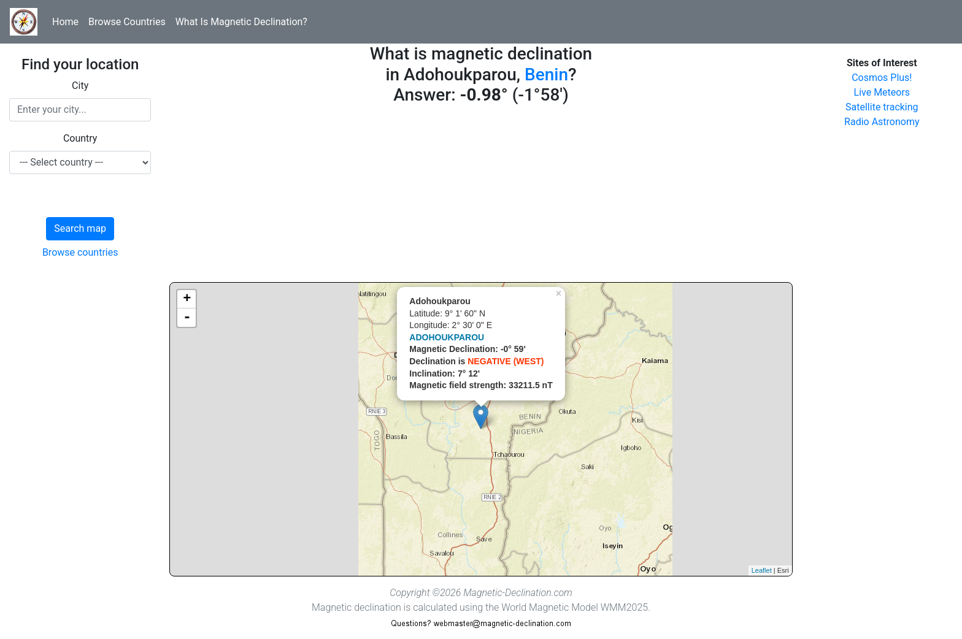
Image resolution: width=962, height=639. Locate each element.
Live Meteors (882, 92)
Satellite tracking (881, 107)
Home (65, 22)
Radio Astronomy (881, 122)
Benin (546, 74)
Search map (80, 228)
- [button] (187, 317)
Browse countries (80, 252)
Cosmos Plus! (882, 77)
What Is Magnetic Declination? (241, 22)
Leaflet (762, 570)
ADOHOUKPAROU (446, 337)
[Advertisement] (480, 196)
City (80, 85)
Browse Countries (127, 22)
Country (80, 138)
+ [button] (187, 299)
